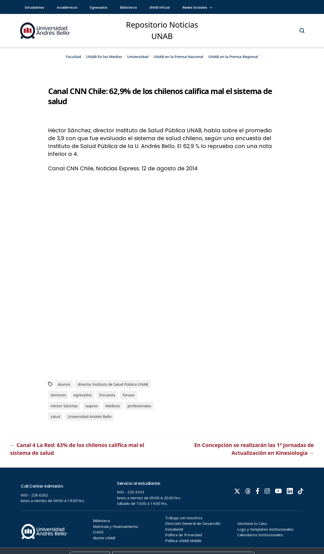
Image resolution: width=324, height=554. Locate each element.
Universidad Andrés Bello (89, 416)
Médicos (112, 405)
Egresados (98, 7)
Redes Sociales (197, 7)
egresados (82, 394)
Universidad (137, 56)
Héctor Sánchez (64, 405)
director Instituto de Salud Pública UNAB (113, 384)
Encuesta (107, 394)
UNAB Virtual (159, 7)
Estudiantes (34, 7)
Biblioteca (128, 7)
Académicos (67, 7)
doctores (58, 394)
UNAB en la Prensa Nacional (178, 56)
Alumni (64, 384)
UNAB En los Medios (104, 56)
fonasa (128, 394)
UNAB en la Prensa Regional (233, 56)
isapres (91, 405)
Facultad (73, 56)
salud (55, 416)
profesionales (139, 405)
